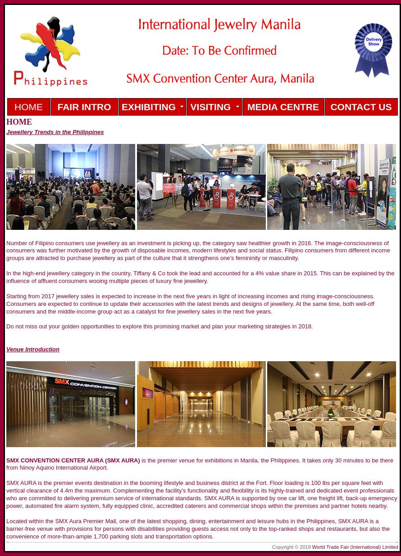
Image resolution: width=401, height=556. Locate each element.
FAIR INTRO (84, 107)
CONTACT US (361, 107)
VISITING (211, 107)
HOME (28, 107)
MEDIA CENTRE (283, 107)
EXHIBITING (149, 107)
